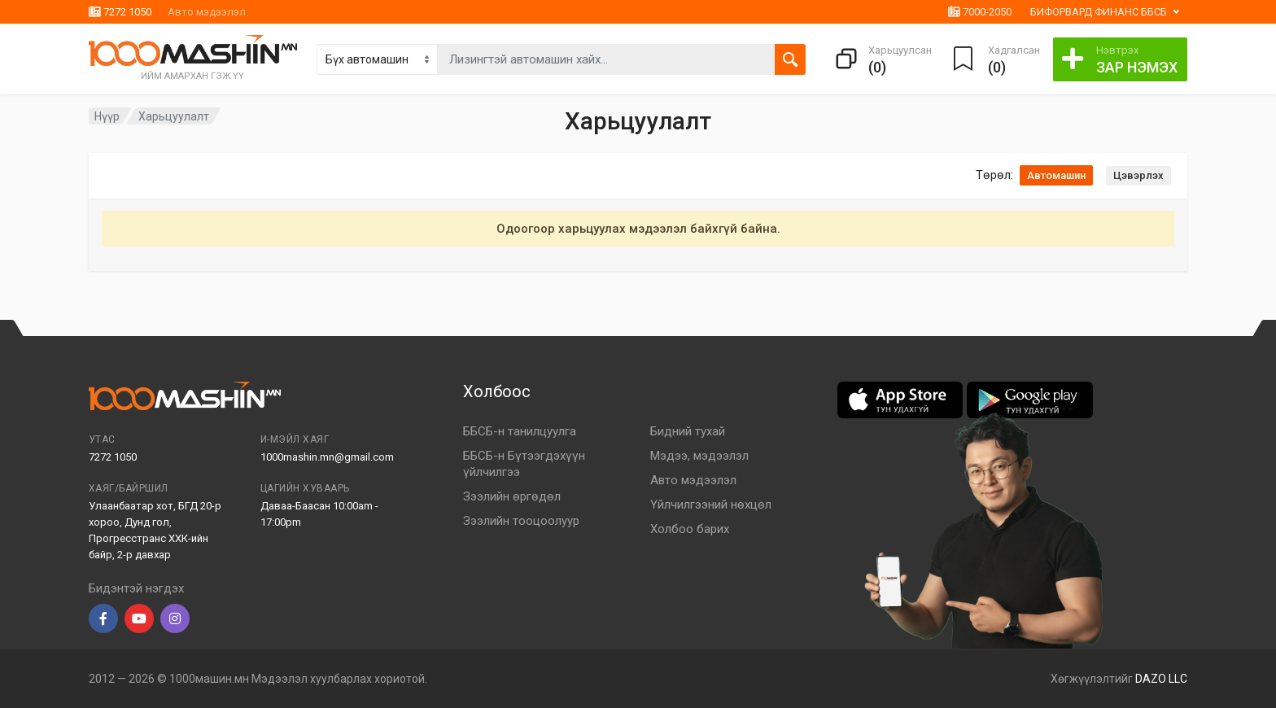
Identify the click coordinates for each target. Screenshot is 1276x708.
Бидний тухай (687, 431)
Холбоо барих (689, 529)
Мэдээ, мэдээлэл (699, 455)
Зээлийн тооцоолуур (521, 521)
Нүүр (107, 116)
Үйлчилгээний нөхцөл (710, 504)
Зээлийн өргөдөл (512, 496)
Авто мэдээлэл (207, 12)
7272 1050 (120, 12)
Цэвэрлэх (1138, 175)
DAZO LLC (1161, 678)
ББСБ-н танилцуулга (519, 431)
